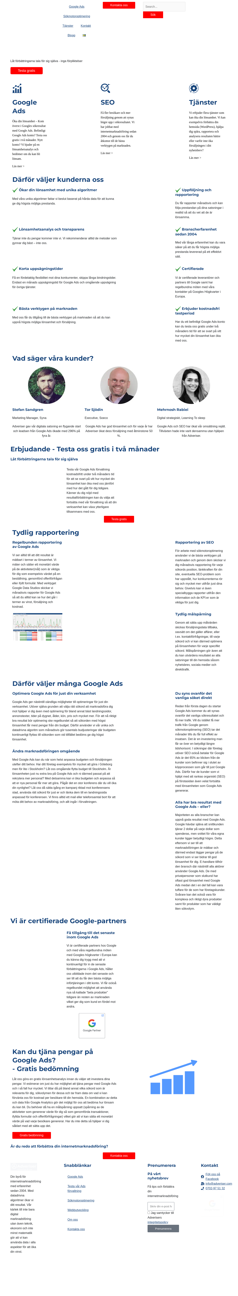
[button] (84, 35)
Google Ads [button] (76, 6)
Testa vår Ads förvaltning (77, 1189)
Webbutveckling (78, 1210)
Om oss (73, 1219)
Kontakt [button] (86, 25)
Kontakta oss (76, 1229)
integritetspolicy (158, 1222)
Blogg (71, 35)
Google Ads (75, 1176)
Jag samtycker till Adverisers (161, 1217)
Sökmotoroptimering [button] (76, 16)
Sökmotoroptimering (79, 1200)
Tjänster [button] (67, 25)
